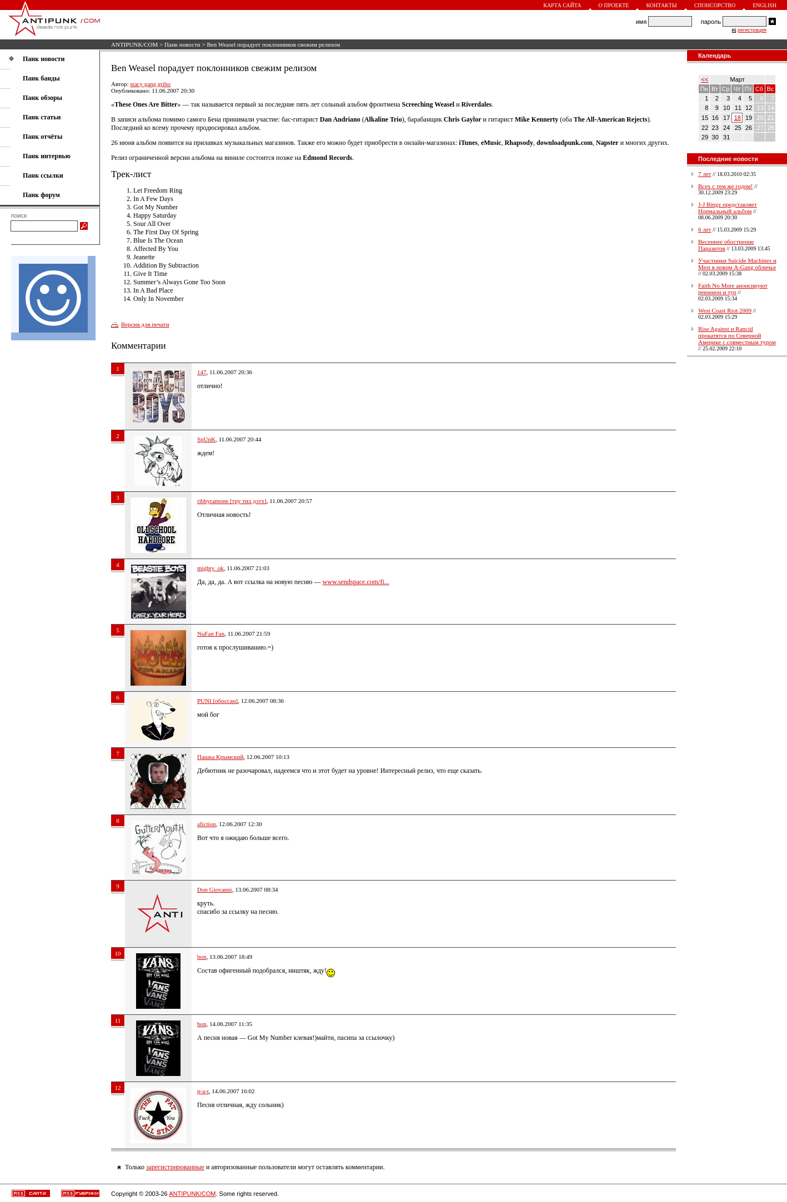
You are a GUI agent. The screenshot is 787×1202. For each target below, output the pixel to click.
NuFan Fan (210, 633)
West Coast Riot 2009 (724, 310)
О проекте (614, 5)
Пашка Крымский (220, 756)
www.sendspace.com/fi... (356, 582)
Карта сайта (562, 5)
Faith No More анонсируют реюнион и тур (733, 288)
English (764, 5)
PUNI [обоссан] (217, 700)
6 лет (704, 229)
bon (202, 956)
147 (202, 372)
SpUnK (206, 439)
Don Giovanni (214, 889)
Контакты (661, 5)
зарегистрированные (175, 1167)
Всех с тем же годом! (725, 186)
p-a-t (203, 1091)
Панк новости (182, 44)
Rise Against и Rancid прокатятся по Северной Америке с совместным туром (737, 335)
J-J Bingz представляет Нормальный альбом (727, 207)
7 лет (704, 173)
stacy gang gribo (150, 84)
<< (705, 79)
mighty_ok (210, 568)
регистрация (752, 30)
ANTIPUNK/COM (134, 44)
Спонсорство (715, 5)
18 (737, 117)
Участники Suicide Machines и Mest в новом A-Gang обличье (737, 263)
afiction (206, 824)
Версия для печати (145, 324)
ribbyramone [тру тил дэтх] (232, 500)
